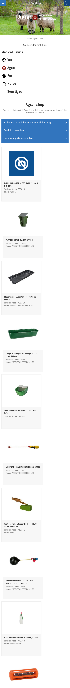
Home (29, 39)
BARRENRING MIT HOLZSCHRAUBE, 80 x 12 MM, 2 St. (16, 186)
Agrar (35, 39)
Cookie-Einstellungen (19, 679)
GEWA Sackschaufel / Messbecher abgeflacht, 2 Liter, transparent (52, 525)
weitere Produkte (35, 606)
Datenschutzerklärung (50, 679)
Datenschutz (13, 633)
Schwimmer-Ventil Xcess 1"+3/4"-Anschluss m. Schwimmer (49, 355)
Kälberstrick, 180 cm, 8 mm (50, 579)
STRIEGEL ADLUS (11, 579)
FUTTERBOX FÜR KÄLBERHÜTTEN (52, 183)
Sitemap (34, 679)
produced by (10, 684)
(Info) (18, 633)
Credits (4, 679)
